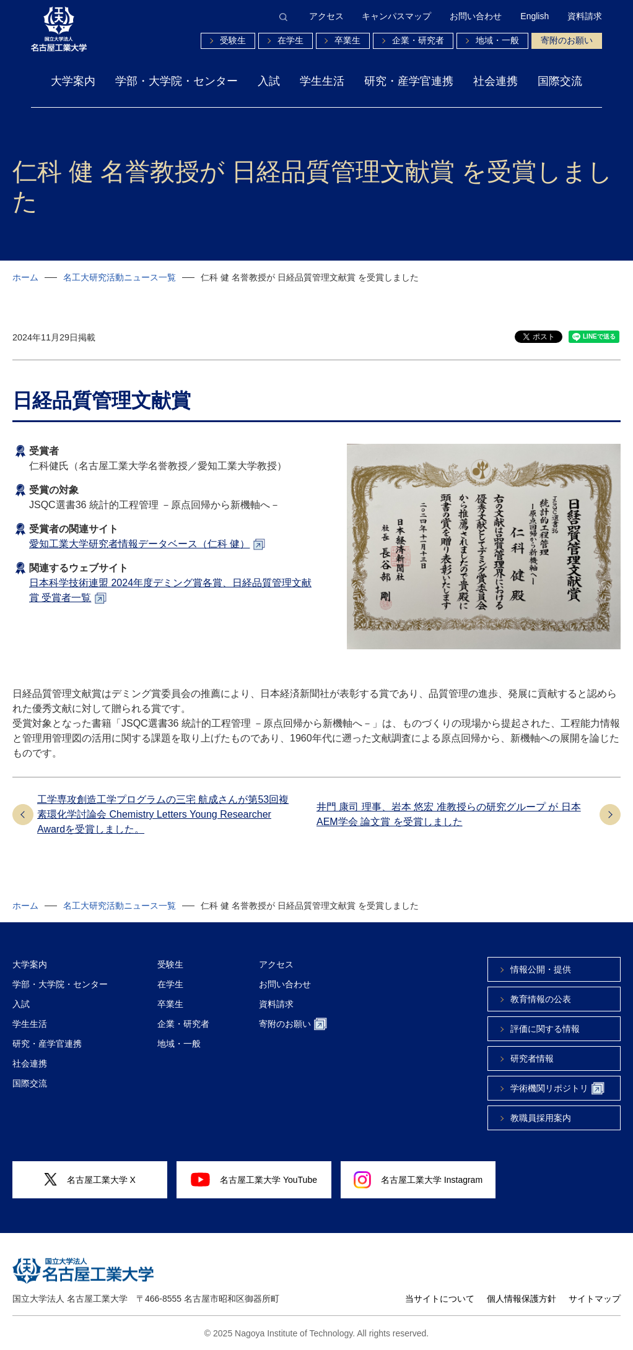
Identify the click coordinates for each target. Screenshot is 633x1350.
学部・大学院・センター (176, 81)
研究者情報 (532, 1058)
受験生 (233, 40)
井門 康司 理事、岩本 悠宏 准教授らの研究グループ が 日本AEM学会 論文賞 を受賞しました (448, 814)
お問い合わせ (476, 16)
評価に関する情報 (545, 1029)
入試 (269, 81)
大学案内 (73, 81)
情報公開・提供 (540, 969)
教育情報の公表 (540, 999)
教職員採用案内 (540, 1118)
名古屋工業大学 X (90, 1179)
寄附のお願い (567, 40)
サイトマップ (595, 1299)
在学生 (290, 40)
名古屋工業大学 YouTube (254, 1179)
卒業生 (347, 40)
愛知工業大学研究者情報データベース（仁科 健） (139, 544)
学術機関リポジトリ (557, 1088)
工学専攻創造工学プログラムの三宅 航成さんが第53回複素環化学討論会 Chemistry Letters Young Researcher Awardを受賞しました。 (163, 814)
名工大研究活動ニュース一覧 (119, 277)
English (534, 16)
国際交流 (560, 81)
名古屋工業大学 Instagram (418, 1179)
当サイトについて (439, 1299)
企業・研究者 (418, 40)
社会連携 (495, 81)
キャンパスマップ (396, 16)
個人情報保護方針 (521, 1299)
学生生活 (322, 81)
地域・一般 (497, 40)
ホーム (25, 277)
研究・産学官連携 (408, 81)
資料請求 (584, 16)
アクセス (326, 16)
